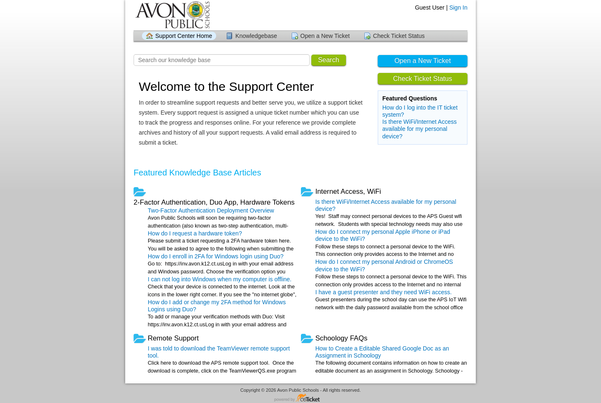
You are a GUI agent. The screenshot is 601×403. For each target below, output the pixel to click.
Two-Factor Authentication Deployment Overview (211, 210)
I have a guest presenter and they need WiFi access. (383, 292)
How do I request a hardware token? (195, 233)
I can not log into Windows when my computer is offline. (219, 279)
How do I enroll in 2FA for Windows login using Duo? (215, 256)
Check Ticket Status (399, 36)
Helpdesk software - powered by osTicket (300, 398)
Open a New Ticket (325, 36)
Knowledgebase (256, 36)
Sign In (458, 7)
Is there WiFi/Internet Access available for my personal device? (419, 128)
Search (328, 59)
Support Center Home (183, 36)
